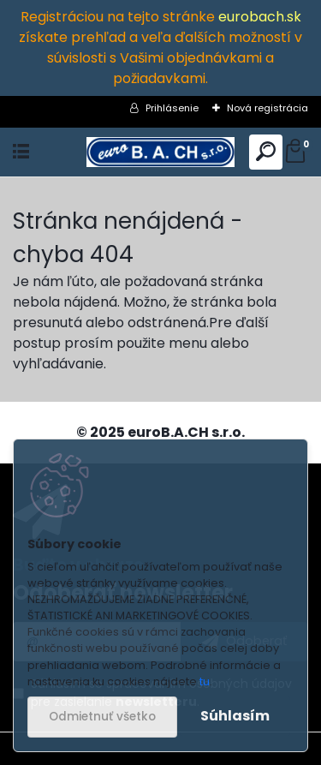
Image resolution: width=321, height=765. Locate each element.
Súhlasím (235, 716)
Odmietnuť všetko (102, 716)
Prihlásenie (172, 108)
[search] (266, 152)
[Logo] (160, 152)
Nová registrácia (267, 108)
